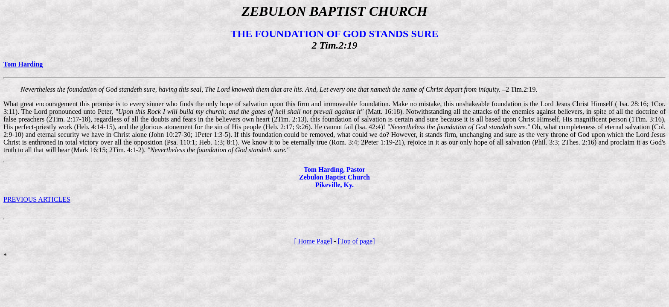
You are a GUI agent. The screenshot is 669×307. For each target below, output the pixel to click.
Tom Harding (23, 64)
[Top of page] (356, 241)
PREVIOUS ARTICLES (36, 199)
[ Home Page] (313, 241)
